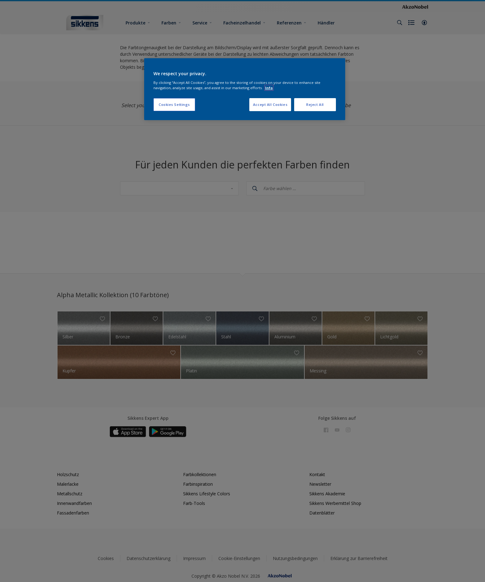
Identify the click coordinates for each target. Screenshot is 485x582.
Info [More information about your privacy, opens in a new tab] (269, 87)
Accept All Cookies (270, 104)
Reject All (315, 104)
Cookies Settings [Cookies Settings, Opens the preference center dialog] (174, 104)
